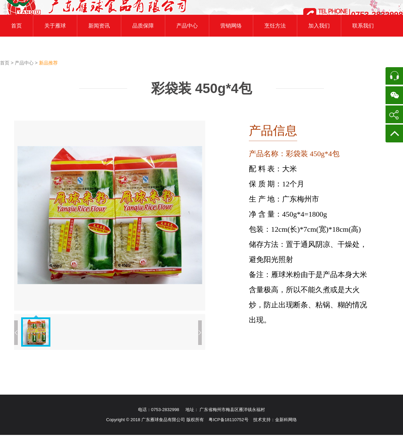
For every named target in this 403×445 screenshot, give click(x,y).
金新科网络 (286, 419)
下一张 (200, 332)
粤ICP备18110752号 (229, 419)
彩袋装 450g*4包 (201, 88)
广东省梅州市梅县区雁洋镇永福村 (232, 409)
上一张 (16, 332)
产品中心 (25, 62)
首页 (5, 62)
